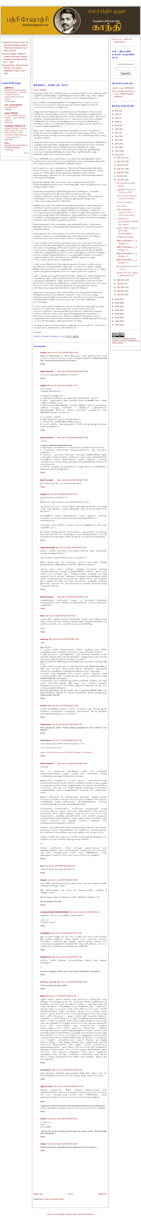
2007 (117, 310)
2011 (117, 155)
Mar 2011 (121, 287)
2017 (117, 133)
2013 (117, 147)
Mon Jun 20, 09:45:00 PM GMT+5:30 (60, 616)
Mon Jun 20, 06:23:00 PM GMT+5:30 (62, 385)
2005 (117, 317)
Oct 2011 (121, 165)
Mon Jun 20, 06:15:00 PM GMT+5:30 (73, 371)
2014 (117, 144)
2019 (117, 125)
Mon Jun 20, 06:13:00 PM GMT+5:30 (63, 352)
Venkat (43, 1119)
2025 (117, 111)
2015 (117, 140)
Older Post (102, 1194)
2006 (117, 314)
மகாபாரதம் (121, 206)
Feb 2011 (121, 291)
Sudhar (43, 352)
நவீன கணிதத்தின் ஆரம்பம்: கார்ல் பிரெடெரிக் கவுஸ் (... (126, 212)
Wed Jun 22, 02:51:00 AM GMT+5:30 (66, 957)
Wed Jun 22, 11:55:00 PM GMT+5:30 (67, 1070)
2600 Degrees (89, 1214)
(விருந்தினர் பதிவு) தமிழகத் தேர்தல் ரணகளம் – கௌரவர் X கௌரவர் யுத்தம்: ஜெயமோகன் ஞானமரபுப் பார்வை (16, 94)
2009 (117, 303)
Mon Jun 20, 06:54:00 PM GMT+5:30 (73, 597)
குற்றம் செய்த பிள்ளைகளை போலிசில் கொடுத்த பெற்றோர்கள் (66, 752)
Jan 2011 (121, 294)
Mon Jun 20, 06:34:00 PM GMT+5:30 (73, 480)
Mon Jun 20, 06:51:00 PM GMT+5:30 (71, 547)
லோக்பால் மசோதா (124, 202)
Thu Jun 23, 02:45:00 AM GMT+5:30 (68, 1086)
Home (70, 1194)
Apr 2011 (121, 284)
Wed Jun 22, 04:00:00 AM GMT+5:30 (72, 982)
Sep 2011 (121, 169)
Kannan (43, 706)
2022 (117, 114)
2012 (117, 151)
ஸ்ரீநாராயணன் (46, 1086)
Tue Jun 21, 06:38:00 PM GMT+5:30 (66, 933)
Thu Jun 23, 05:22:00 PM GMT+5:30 (62, 1119)
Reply (42, 364)
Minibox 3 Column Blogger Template (59, 1214)
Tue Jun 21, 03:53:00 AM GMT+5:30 (67, 724)
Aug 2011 (121, 172)
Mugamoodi (45, 957)
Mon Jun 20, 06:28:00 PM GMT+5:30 (73, 437)
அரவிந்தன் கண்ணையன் (15, 126)
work (118, 339)
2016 (117, 136)
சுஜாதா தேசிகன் (11, 113)
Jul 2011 (121, 176)
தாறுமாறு (44, 639)
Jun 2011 (121, 180)
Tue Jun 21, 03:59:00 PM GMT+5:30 (60, 866)
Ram (42, 616)
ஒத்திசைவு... (10, 88)
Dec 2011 (121, 158)
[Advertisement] (70, 57)
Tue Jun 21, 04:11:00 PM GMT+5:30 (84, 912)
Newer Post (38, 1194)
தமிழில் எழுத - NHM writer (123, 88)
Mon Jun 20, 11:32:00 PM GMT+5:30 (63, 706)
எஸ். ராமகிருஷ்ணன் (13, 105)
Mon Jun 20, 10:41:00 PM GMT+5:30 (64, 639)
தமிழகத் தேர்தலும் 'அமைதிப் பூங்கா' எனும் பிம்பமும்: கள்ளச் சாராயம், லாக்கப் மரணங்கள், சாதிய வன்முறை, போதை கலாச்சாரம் (16, 132)
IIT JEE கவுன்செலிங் (124, 237)
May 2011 (121, 280)
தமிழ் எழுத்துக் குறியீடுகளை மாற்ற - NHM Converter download (123, 94)
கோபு (7, 143)
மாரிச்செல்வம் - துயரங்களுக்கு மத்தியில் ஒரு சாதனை (127, 221)
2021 (117, 118)
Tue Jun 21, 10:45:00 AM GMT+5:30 (72, 763)
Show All (26, 153)
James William (77, 1214)
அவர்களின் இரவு (11, 107)
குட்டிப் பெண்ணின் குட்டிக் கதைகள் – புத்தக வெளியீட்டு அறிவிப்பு (16, 117)
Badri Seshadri (46, 371)
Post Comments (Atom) (54, 1199)
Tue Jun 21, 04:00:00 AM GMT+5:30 (66, 740)
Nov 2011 (121, 161)
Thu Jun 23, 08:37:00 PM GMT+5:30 (62, 1144)
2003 (117, 325)
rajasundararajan (47, 547)
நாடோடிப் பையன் (48, 982)
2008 (117, 306)
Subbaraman (45, 724)
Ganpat (43, 880)
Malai (42, 996)
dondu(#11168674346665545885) (54, 912)
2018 (117, 129)
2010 (117, 299)
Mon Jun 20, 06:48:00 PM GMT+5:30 (62, 494)
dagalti (43, 385)
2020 (117, 122)
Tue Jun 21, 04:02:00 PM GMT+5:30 (62, 880)
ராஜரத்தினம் (45, 933)
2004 (117, 321)
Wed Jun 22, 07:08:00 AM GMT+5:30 (61, 996)
